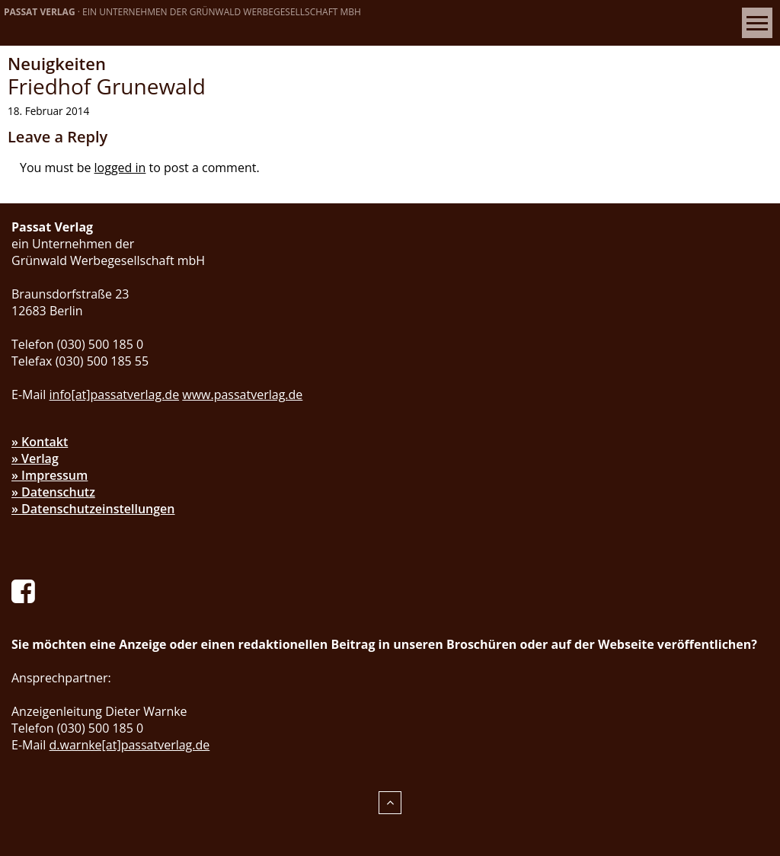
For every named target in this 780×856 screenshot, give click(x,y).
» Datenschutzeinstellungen (93, 508)
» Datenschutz (53, 492)
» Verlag (35, 458)
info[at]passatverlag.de (115, 394)
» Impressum (49, 475)
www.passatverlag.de (242, 394)
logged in (120, 167)
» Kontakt (39, 441)
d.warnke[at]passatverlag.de (130, 744)
